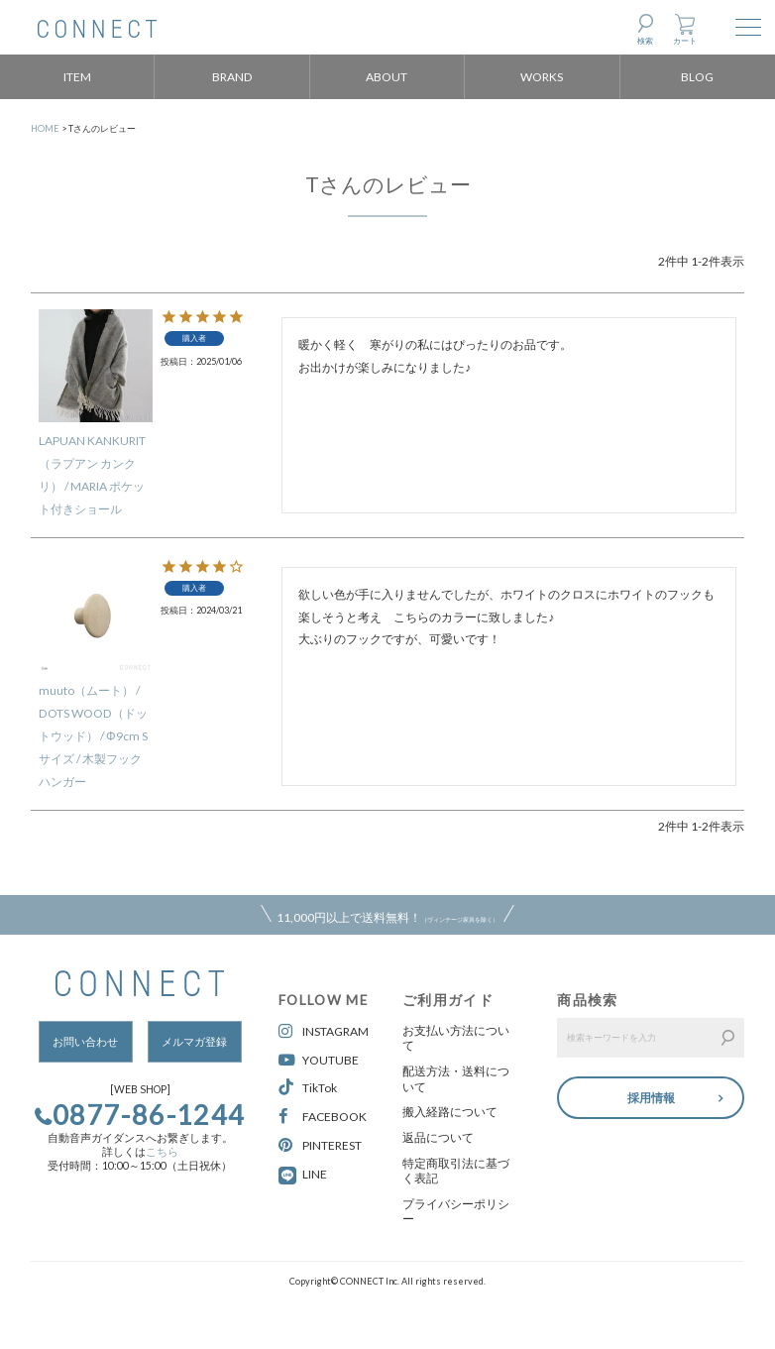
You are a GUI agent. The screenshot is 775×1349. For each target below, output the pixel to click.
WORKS (541, 76)
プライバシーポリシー (455, 1211)
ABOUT (386, 76)
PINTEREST (320, 1145)
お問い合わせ (85, 1042)
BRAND (232, 76)
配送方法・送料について (455, 1079)
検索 (645, 41)
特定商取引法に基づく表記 (455, 1171)
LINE (314, 1174)
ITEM (77, 76)
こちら (162, 1152)
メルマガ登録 (194, 1042)
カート (685, 41)
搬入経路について (450, 1111)
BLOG (697, 76)
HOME (45, 128)
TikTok (307, 1087)
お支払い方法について (455, 1038)
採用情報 (651, 1095)
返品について (438, 1137)
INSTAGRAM (323, 1031)
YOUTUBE (318, 1060)
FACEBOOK (322, 1116)
